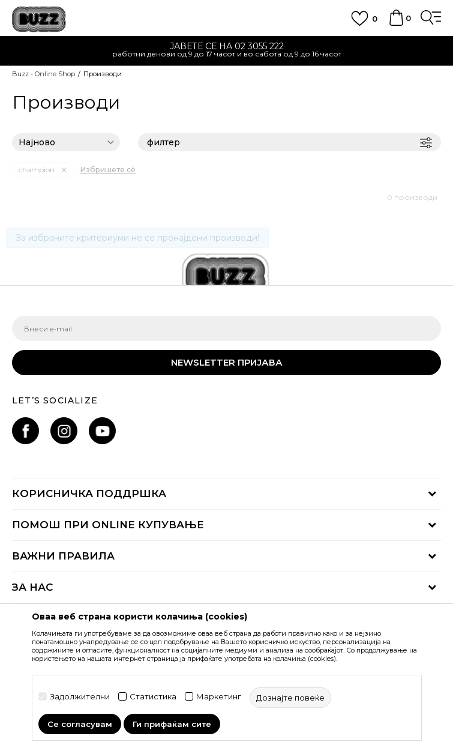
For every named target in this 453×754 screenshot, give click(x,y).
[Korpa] (396, 23)
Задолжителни (80, 696)
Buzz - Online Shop (43, 74)
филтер (289, 142)
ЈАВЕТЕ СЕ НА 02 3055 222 (227, 46)
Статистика (153, 696)
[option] (226, 51)
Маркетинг (218, 696)
